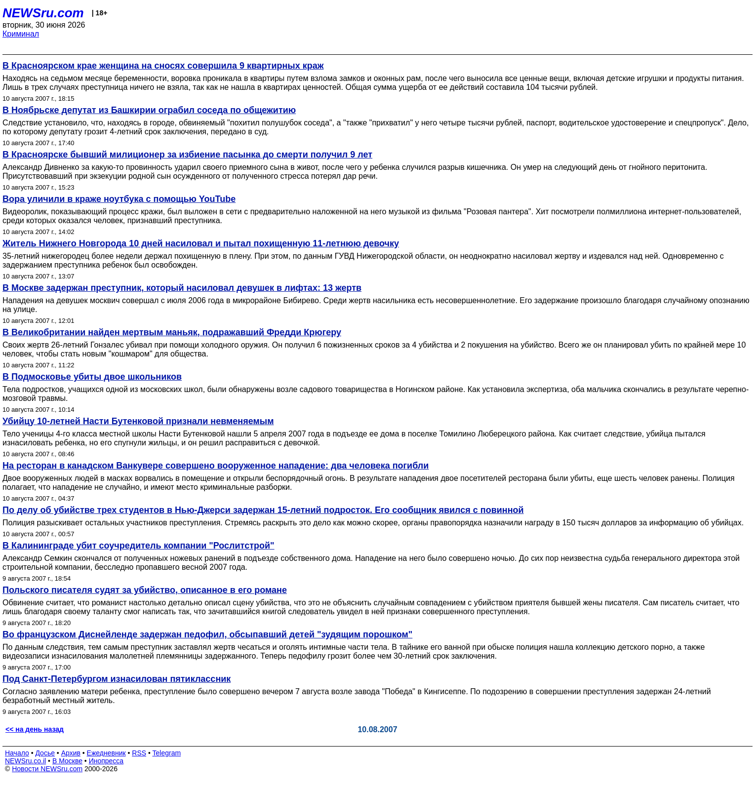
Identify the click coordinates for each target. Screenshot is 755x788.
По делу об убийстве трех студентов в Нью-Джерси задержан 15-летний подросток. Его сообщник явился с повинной (263, 510)
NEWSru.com (43, 12)
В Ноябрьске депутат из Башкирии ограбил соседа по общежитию (149, 110)
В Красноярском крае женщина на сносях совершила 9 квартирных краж (163, 66)
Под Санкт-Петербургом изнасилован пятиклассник (116, 679)
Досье (45, 753)
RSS (139, 753)
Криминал (20, 34)
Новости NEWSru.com (47, 769)
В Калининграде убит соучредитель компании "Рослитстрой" (138, 546)
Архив (70, 753)
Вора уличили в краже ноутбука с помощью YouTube (119, 199)
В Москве (67, 761)
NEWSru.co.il (25, 761)
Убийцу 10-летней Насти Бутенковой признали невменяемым (138, 421)
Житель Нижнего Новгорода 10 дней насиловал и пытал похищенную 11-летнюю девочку (200, 243)
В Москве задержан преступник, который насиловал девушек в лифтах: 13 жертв (181, 288)
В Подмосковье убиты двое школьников (92, 377)
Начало (17, 753)
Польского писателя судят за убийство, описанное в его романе (144, 590)
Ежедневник (106, 753)
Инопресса (106, 761)
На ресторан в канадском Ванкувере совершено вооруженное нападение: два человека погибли (215, 466)
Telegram (167, 753)
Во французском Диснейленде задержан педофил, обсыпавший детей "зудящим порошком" (207, 634)
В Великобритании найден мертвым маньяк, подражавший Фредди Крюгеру (171, 332)
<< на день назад (34, 729)
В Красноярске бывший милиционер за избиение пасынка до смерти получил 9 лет (187, 154)
